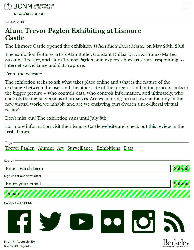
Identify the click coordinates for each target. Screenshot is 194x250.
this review (160, 126)
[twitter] (50, 221)
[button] (186, 6)
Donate (12, 193)
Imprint (9, 241)
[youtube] (81, 221)
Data (128, 148)
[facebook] (19, 221)
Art (60, 148)
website (109, 126)
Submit (181, 168)
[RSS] (174, 221)
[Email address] (87, 184)
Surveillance (80, 148)
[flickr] (112, 221)
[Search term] (87, 168)
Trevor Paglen (20, 148)
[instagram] (143, 221)
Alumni (46, 148)
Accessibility (26, 241)
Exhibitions (108, 148)
